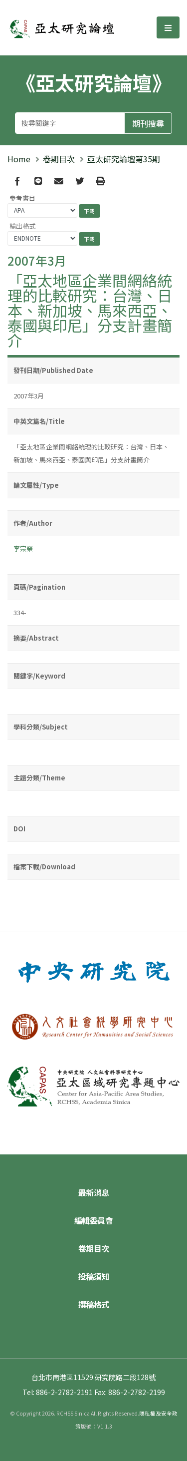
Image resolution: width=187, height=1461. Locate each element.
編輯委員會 (93, 1220)
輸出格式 (22, 226)
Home (18, 159)
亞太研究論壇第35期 (123, 159)
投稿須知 (93, 1276)
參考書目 (22, 198)
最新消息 (93, 1192)
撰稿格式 (93, 1304)
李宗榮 (23, 548)
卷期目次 (59, 159)
